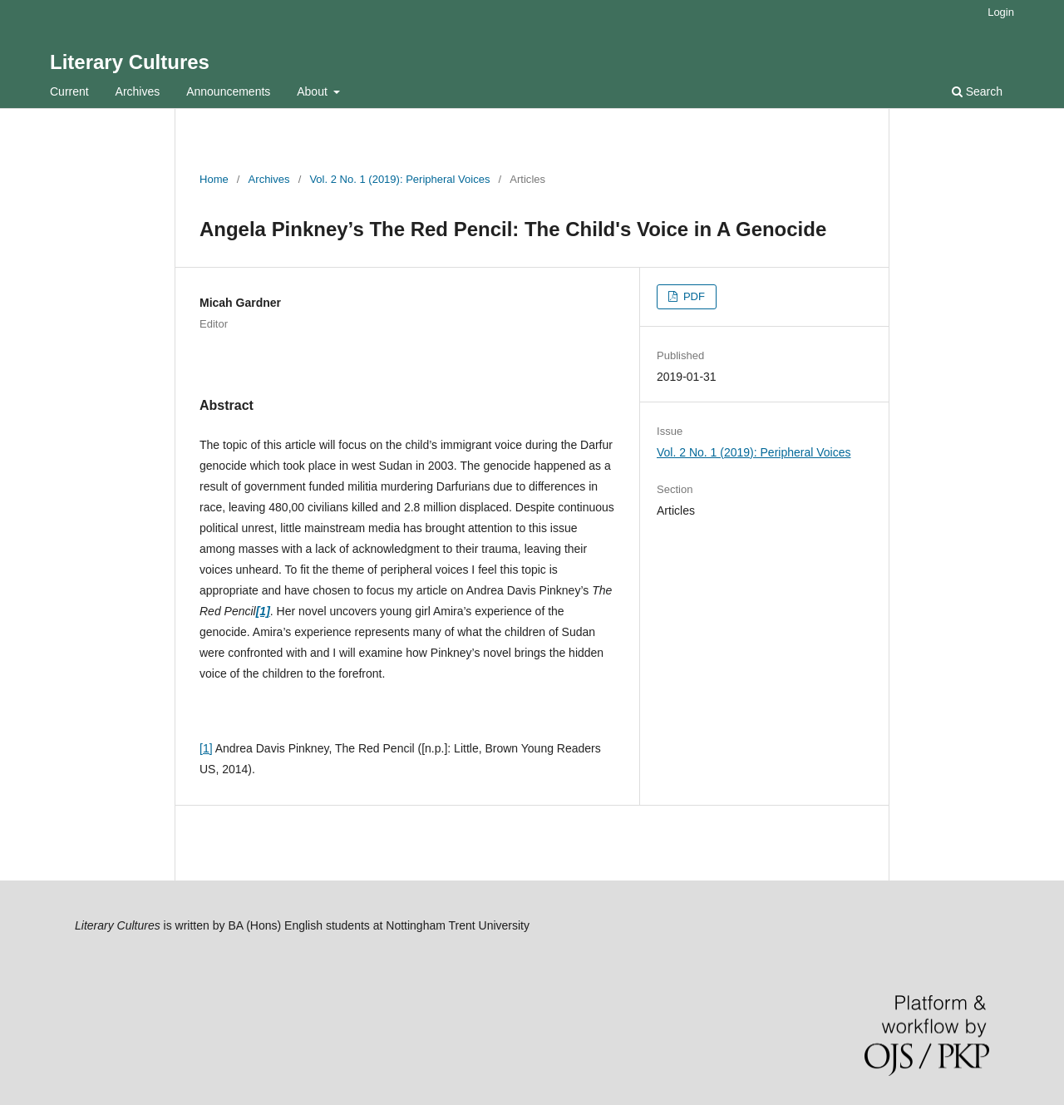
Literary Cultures (129, 62)
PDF (692, 296)
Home (214, 179)
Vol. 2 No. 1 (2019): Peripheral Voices (399, 179)
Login (1001, 12)
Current (69, 91)
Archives (138, 91)
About (313, 91)
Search (977, 91)
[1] (206, 748)
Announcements (228, 91)
